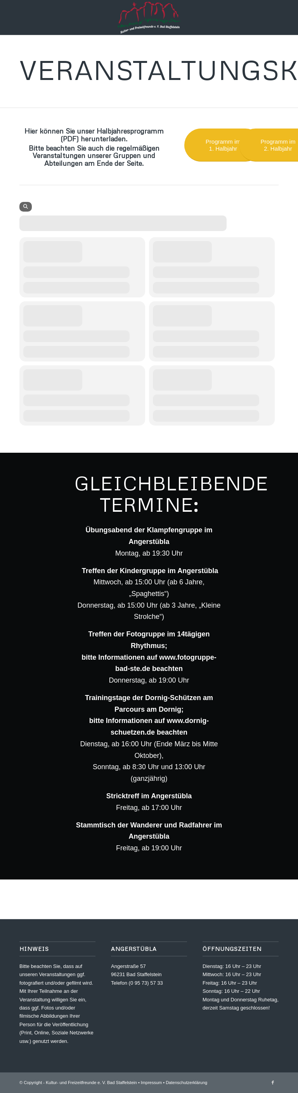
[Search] (25, 207)
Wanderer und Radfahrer (171, 825)
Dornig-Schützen (173, 698)
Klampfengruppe (174, 530)
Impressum (151, 1082)
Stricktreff (122, 796)
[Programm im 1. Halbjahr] (223, 145)
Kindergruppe (143, 571)
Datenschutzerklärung (186, 1082)
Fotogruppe (145, 634)
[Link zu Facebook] (273, 1082)
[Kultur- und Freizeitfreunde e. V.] (149, 17)
